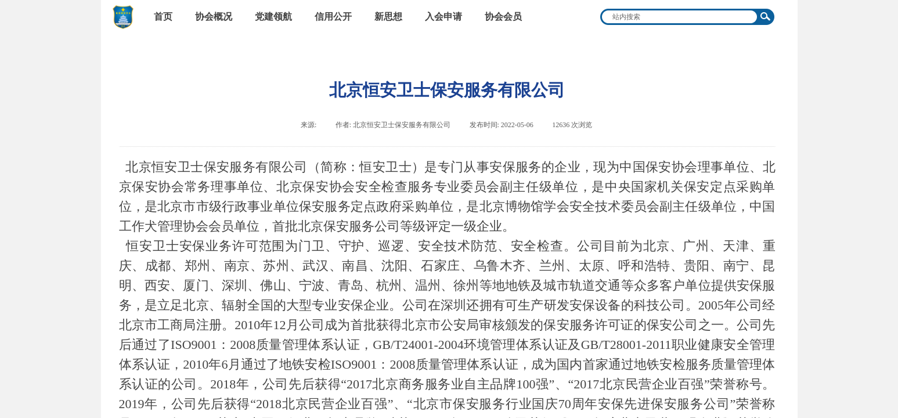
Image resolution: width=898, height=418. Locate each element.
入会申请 (443, 16)
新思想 (388, 16)
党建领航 (273, 16)
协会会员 (503, 16)
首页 (163, 16)
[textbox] (680, 17)
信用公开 (333, 16)
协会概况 (213, 16)
